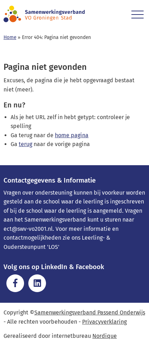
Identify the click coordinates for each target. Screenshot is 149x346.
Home (10, 37)
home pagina (71, 135)
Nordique (104, 336)
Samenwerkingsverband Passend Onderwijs (89, 312)
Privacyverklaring (104, 321)
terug (25, 144)
